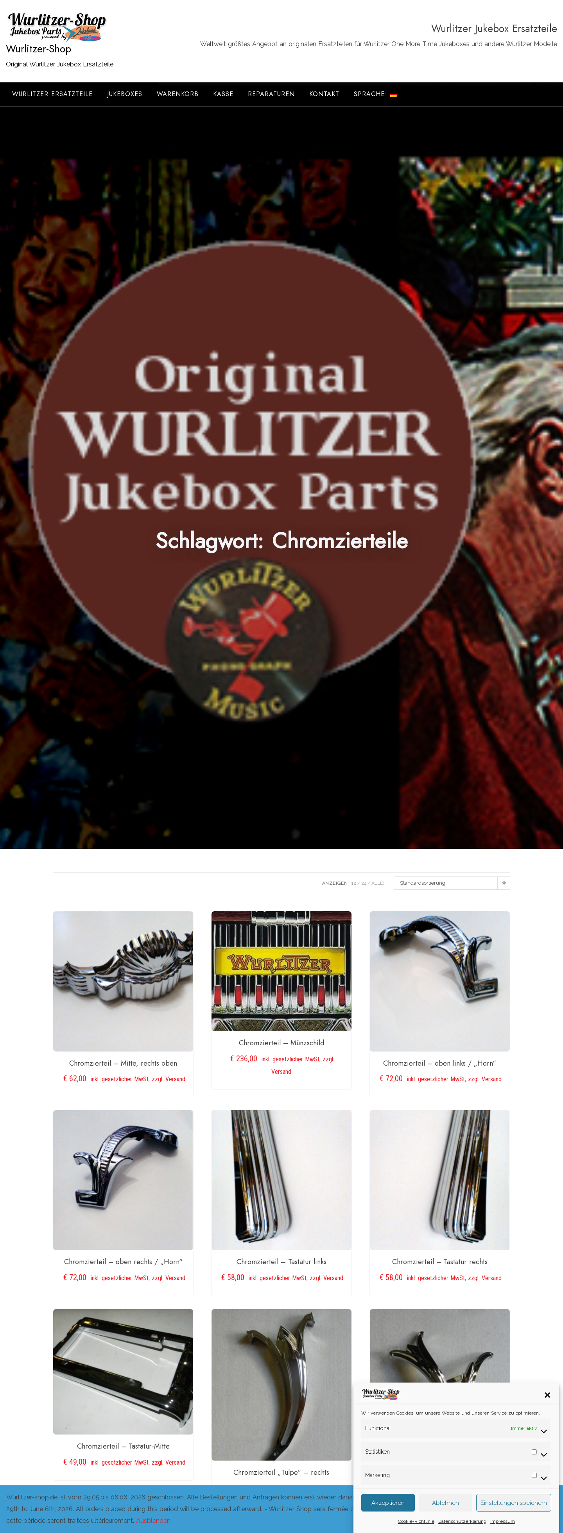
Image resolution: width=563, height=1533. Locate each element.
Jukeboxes (124, 93)
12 (353, 883)
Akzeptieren (388, 1512)
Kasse (223, 93)
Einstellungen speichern (514, 1512)
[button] (547, 1404)
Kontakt (324, 93)
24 (363, 883)
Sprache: (375, 93)
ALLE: (377, 883)
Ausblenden (153, 1520)
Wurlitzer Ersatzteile (52, 93)
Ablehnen (445, 1512)
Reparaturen (271, 93)
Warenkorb (178, 93)
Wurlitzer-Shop (38, 48)
